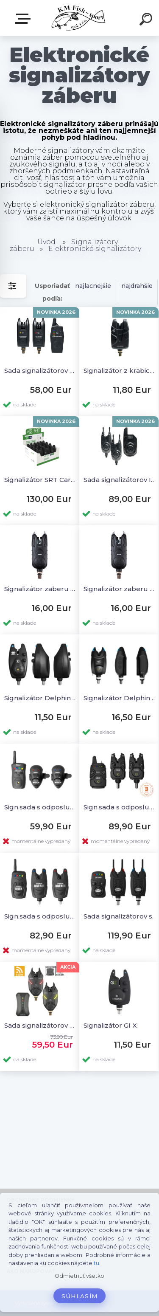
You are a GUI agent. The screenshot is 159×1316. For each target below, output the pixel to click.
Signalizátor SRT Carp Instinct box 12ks (41, 480)
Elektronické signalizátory (94, 249)
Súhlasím (79, 1296)
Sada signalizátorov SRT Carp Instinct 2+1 (41, 370)
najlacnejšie (93, 286)
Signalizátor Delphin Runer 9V (120, 698)
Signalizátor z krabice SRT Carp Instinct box (120, 370)
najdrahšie (137, 286)
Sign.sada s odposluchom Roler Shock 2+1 (41, 807)
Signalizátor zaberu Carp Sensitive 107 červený (41, 589)
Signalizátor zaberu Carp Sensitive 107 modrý (120, 589)
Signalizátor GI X (110, 1025)
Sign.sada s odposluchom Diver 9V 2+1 (41, 916)
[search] (147, 20)
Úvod (46, 242)
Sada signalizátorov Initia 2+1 (120, 480)
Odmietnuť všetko (79, 1276)
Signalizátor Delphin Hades (41, 698)
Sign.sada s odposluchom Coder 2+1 (120, 807)
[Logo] (78, 18)
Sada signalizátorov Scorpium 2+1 (41, 1025)
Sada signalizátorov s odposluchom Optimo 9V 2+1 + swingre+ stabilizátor (120, 916)
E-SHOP (24, 19)
